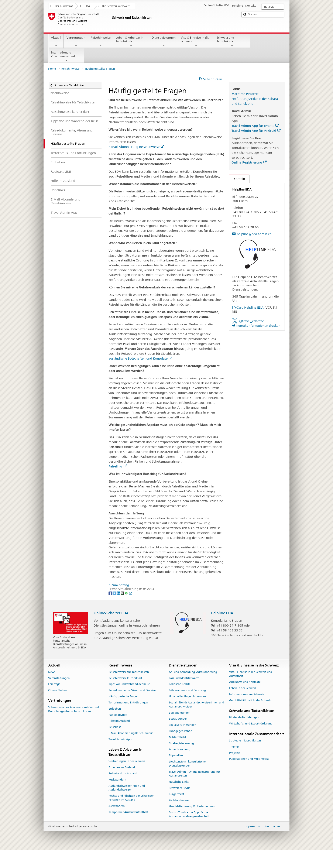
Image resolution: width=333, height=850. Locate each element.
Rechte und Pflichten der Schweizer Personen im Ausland (131, 797)
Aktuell (56, 41)
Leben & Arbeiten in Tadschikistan (131, 41)
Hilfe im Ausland (119, 721)
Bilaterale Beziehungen (244, 717)
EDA (87, 6)
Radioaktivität (118, 714)
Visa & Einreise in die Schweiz (196, 41)
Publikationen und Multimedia (249, 759)
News (51, 672)
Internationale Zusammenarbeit (66, 56)
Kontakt (237, 179)
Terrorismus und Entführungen (128, 702)
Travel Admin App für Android (256, 130)
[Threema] (123, 593)
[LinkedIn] (119, 593)
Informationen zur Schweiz (246, 694)
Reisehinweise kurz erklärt (125, 678)
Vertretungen (75, 41)
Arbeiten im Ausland (122, 767)
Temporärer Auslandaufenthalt (128, 812)
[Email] (130, 593)
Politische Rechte (179, 684)
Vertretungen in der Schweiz (127, 761)
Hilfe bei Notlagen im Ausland (188, 696)
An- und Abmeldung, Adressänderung (193, 672)
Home (52, 68)
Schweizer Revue (179, 787)
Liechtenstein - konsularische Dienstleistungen (187, 763)
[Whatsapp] (127, 593)
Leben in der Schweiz (242, 688)
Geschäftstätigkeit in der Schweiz (250, 700)
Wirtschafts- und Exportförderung (250, 723)
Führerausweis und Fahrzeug (187, 690)
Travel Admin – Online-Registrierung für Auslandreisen (194, 773)
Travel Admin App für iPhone (255, 126)
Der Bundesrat (64, 6)
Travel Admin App (120, 739)
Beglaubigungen (179, 712)
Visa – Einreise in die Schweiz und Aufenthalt (250, 674)
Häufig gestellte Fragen (123, 696)
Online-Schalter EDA (111, 613)
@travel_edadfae (251, 321)
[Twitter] (115, 593)
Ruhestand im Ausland (123, 773)
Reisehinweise (100, 41)
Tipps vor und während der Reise (129, 684)
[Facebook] (111, 593)
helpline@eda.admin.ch (254, 234)
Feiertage (54, 684)
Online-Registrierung (249, 162)
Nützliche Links (179, 782)
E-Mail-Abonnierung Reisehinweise (136, 147)
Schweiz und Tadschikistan (232, 41)
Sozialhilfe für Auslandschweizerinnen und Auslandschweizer (196, 704)
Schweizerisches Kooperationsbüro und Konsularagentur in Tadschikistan (73, 709)
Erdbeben (115, 708)
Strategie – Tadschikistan (245, 740)
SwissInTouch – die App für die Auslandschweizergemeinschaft (189, 814)
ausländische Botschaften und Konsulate (140, 358)
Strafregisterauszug (181, 743)
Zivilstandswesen (179, 800)
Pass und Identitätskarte (184, 678)
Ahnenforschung (179, 749)
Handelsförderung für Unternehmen (192, 806)
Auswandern (117, 806)
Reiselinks (118, 466)
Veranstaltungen (59, 678)
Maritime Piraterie (244, 94)
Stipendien (176, 755)
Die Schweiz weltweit (116, 6)
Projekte (234, 752)
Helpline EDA (222, 613)
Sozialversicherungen (182, 724)
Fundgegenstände (180, 731)
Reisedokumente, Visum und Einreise (132, 690)
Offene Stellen (57, 690)
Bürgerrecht (176, 794)
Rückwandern (117, 779)
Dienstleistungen (163, 41)
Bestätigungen (178, 718)
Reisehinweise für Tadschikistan (129, 672)
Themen (234, 746)
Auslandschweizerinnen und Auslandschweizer (127, 787)
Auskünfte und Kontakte (245, 682)
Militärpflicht (177, 737)
